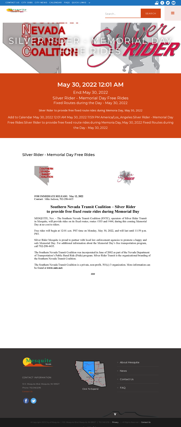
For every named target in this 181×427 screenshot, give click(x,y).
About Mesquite (128, 362)
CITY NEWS (41, 2)
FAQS (67, 2)
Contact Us (27, 391)
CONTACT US (12, 2)
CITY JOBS (27, 2)
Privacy (115, 422)
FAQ (121, 387)
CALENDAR (55, 2)
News (122, 370)
